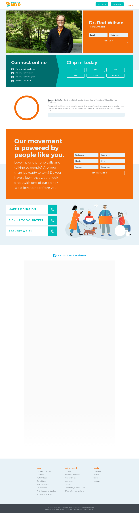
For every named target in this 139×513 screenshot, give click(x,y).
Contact (68, 485)
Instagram (98, 481)
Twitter (96, 475)
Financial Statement (88, 509)
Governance (42, 488)
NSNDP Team (42, 478)
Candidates (41, 481)
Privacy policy (90, 507)
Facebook (97, 471)
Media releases (43, 485)
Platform (40, 475)
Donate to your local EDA (75, 488)
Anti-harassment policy (46, 491)
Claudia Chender (44, 471)
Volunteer (69, 481)
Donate (68, 471)
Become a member (72, 475)
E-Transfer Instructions (74, 491)
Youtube (97, 478)
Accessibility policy (44, 494)
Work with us (70, 478)
